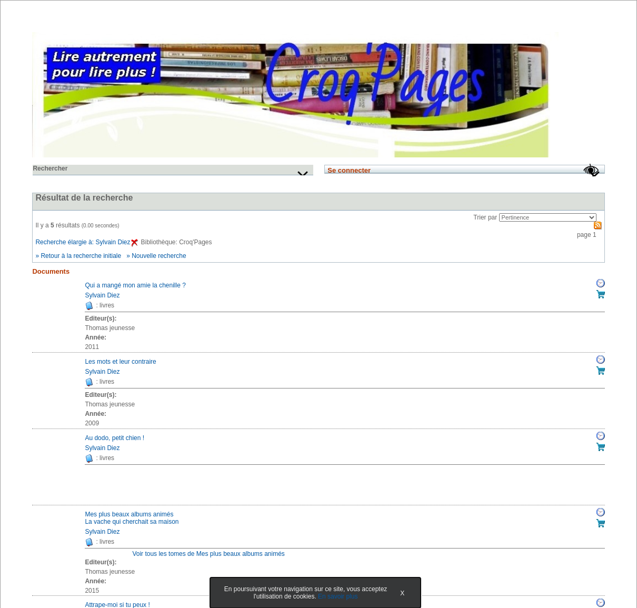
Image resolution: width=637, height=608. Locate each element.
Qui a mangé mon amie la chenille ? (135, 285)
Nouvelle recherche (159, 256)
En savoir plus (337, 596)
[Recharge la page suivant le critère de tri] (547, 217)
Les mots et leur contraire (120, 361)
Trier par (485, 217)
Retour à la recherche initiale (81, 256)
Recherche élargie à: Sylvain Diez (86, 242)
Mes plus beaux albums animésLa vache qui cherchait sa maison (131, 518)
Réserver (600, 283)
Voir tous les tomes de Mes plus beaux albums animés (208, 553)
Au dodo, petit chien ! (114, 438)
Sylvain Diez (102, 295)
